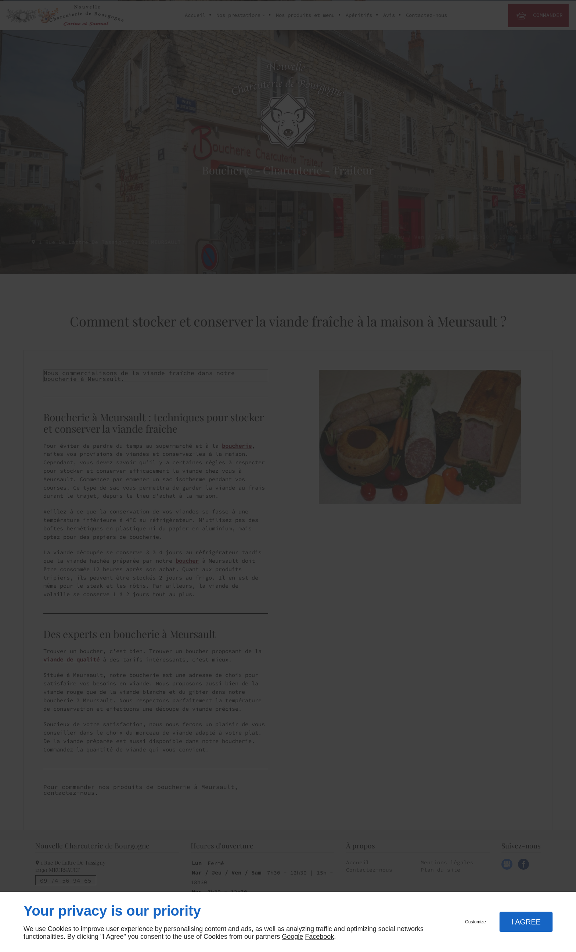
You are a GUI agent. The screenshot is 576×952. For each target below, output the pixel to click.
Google (292, 936)
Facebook (319, 936)
